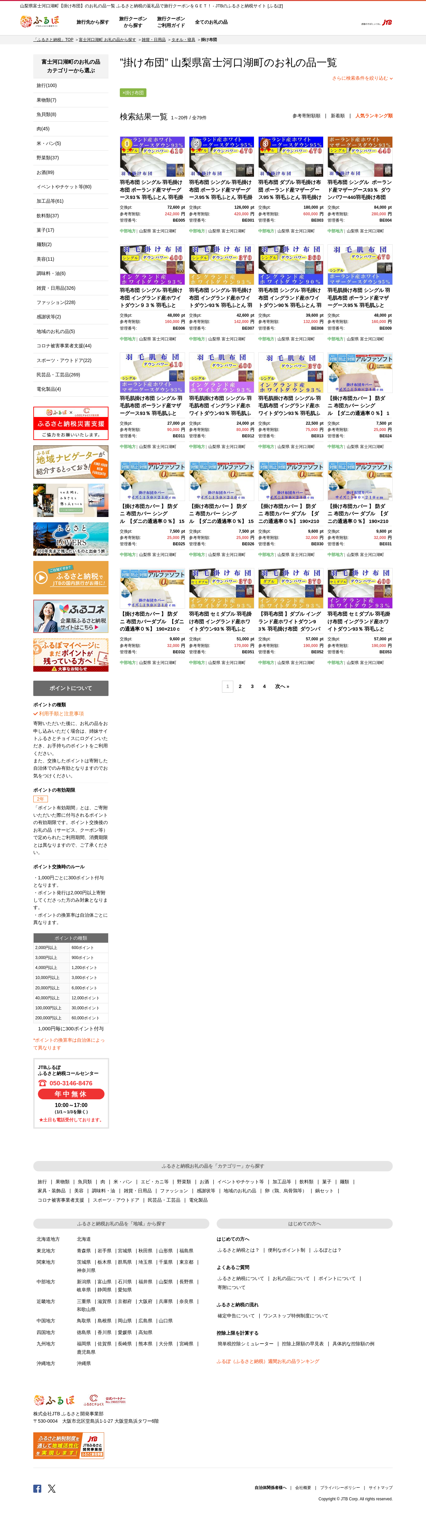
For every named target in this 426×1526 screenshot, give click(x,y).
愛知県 (125, 1289)
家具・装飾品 (52, 1190)
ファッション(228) (56, 302)
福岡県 (84, 1343)
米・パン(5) (49, 143)
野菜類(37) (48, 157)
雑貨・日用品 (154, 39)
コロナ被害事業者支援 (61, 1200)
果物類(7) (46, 100)
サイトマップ (381, 1487)
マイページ (309, 22)
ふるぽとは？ (328, 1250)
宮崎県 (186, 1343)
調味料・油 (103, 1190)
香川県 (104, 1332)
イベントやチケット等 (240, 1181)
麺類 (344, 1181)
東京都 (186, 1262)
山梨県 (145, 231)
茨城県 (84, 1262)
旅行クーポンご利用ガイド (171, 22)
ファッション (174, 1190)
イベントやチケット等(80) (64, 186)
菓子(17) (45, 230)
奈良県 (186, 1301)
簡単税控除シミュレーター (246, 1343)
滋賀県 (104, 1301)
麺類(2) (44, 244)
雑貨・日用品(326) (56, 288)
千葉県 (166, 1262)
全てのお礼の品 (211, 22)
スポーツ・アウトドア (116, 1200)
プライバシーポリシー (340, 1487)
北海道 (84, 1239)
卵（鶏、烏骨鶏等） (286, 1190)
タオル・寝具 (183, 39)
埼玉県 (145, 1262)
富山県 (104, 1281)
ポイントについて (337, 1278)
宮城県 (125, 1250)
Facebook (37, 1488)
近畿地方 (46, 1301)
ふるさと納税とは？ (239, 1250)
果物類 (63, 1181)
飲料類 (307, 1181)
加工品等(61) (50, 201)
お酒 (204, 1181)
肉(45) (43, 128)
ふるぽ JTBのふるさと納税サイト (40, 22)
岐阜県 (84, 1289)
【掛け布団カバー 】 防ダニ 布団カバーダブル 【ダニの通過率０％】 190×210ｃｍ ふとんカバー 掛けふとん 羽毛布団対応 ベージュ (152, 629)
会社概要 (303, 1487)
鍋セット (324, 1190)
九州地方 (46, 1343)
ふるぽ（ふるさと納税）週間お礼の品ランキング (268, 1361)
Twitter (52, 1488)
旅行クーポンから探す (133, 22)
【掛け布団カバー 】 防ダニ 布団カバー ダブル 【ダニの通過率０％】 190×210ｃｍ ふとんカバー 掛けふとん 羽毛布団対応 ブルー (358, 521)
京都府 (125, 1301)
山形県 (166, 1250)
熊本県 (145, 1343)
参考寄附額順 (306, 115)
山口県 (166, 1320)
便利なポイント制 (286, 1250)
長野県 (186, 1281)
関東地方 (46, 1262)
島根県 (104, 1320)
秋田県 (145, 1250)
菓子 (326, 1181)
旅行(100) (47, 85)
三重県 (84, 1301)
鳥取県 (84, 1320)
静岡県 (104, 1289)
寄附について (232, 1287)
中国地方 (46, 1320)
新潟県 (84, 1281)
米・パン (122, 1181)
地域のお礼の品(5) (56, 331)
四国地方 (46, 1332)
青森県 (84, 1250)
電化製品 (198, 1200)
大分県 (166, 1343)
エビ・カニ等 (155, 1181)
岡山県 (125, 1320)
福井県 (145, 1281)
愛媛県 (125, 1332)
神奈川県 (86, 1270)
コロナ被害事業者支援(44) (64, 345)
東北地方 (46, 1250)
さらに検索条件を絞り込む (360, 78)
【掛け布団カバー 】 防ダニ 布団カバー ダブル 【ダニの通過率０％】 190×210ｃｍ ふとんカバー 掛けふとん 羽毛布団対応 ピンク (289, 521)
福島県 (186, 1250)
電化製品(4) (49, 389)
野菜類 (184, 1181)
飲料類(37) (48, 215)
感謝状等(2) (49, 316)
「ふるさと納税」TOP (53, 39)
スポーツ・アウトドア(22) (64, 360)
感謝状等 (206, 1190)
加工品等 (282, 1181)
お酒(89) (45, 172)
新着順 (338, 115)
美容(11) (45, 259)
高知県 (145, 1332)
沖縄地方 (46, 1363)
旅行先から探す (93, 22)
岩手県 (104, 1250)
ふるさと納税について (241, 1278)
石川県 (125, 1281)
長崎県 (125, 1343)
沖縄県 (84, 1363)
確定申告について (236, 1315)
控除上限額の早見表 (303, 1343)
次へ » (282, 686)
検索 (348, 22)
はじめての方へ (252, 22)
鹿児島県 (86, 1352)
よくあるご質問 (283, 22)
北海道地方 (48, 1239)
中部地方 (128, 231)
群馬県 (125, 1262)
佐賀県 (104, 1343)
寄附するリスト (329, 22)
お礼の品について (291, 1278)
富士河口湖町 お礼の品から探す (107, 39)
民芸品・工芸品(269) (58, 374)
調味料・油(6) (51, 273)
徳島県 (84, 1332)
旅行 (42, 1181)
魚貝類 (85, 1181)
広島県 (145, 1320)
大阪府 (145, 1301)
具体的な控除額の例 (353, 1343)
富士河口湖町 (233, 62)
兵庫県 (166, 1301)
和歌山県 (86, 1309)
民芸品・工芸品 (164, 1200)
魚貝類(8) (46, 114)
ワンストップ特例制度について (295, 1315)
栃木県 (104, 1262)
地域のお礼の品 (240, 1190)
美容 (79, 1190)
